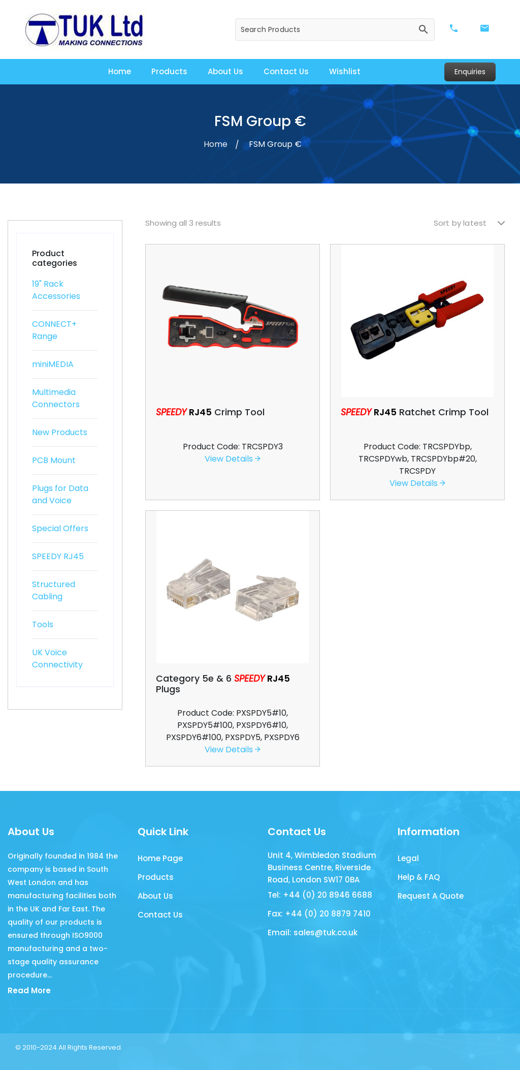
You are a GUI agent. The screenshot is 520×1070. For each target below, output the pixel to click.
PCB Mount (54, 460)
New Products (59, 432)
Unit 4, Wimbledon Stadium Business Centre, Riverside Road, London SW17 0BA (322, 867)
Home (119, 71)
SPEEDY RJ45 (58, 556)
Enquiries (469, 72)
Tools (42, 624)
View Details (233, 459)
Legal (408, 858)
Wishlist (345, 71)
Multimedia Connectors (56, 398)
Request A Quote (431, 896)
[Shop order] (469, 223)
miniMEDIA (53, 364)
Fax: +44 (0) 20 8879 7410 (319, 914)
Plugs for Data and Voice (60, 494)
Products (169, 71)
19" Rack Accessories (56, 290)
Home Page (160, 858)
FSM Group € (275, 144)
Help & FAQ (419, 877)
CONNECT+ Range (54, 330)
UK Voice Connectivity (57, 658)
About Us (225, 71)
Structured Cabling (53, 590)
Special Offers (60, 528)
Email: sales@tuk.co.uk (313, 933)
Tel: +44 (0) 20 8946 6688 (320, 895)
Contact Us (286, 71)
